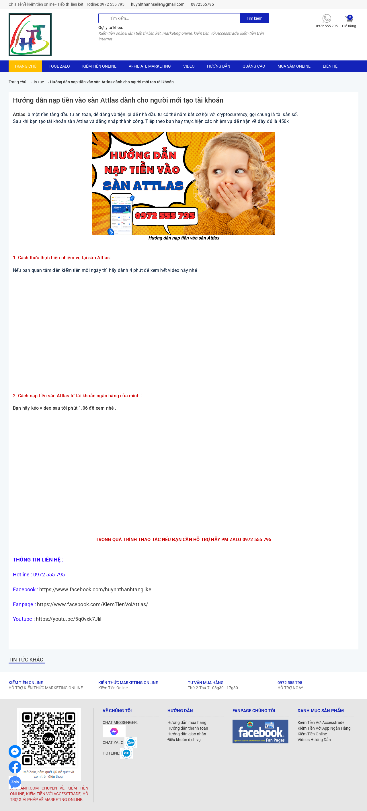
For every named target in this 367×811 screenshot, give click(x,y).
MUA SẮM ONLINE (294, 66)
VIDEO (189, 66)
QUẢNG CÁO (254, 66)
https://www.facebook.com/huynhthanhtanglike (95, 589)
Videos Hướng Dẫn (314, 739)
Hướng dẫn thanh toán (187, 728)
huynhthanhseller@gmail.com (157, 4)
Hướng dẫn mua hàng (186, 722)
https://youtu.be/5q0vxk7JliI (69, 619)
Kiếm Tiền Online (312, 734)
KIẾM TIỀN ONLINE (99, 66)
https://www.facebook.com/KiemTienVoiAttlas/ (92, 604)
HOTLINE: (118, 753)
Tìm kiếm (254, 18)
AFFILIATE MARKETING (150, 66)
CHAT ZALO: (120, 742)
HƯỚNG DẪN (218, 66)
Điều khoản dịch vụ (184, 739)
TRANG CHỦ (25, 66)
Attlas (19, 114)
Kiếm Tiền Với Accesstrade (321, 722)
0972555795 (202, 4)
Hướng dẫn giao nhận (186, 734)
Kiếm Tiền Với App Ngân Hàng (324, 728)
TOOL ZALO (59, 66)
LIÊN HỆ (330, 66)
